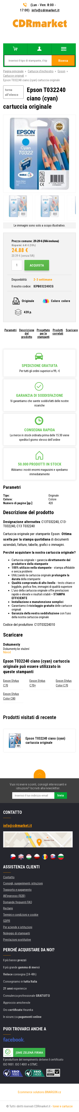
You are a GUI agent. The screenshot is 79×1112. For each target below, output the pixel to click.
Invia (60, 795)
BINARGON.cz (53, 1092)
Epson (61, 71)
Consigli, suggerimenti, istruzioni (23, 883)
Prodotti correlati (57, 331)
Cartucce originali (13, 75)
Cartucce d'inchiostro (41, 71)
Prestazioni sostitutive (17, 940)
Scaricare (72, 330)
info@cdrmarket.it (45, 10)
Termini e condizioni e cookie (20, 915)
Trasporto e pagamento (17, 890)
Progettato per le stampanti (43, 333)
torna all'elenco (11, 92)
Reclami (8, 908)
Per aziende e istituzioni (17, 927)
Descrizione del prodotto (26, 333)
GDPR (6, 921)
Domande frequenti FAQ (17, 902)
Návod (7, 652)
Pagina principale (13, 71)
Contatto (9, 877)
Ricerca (63, 60)
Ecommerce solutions (31, 1092)
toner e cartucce (63, 1106)
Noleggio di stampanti (16, 933)
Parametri (10, 330)
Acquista (37, 265)
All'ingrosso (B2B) (14, 896)
